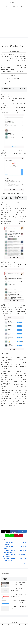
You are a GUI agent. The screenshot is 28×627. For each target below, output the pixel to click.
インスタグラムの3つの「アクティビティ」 (13, 78)
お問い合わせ (14, 622)
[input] (14, 573)
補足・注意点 (7, 83)
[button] (25, 573)
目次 (12, 75)
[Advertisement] (14, 23)
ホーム (7, 620)
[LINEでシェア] (9, 535)
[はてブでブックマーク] (22, 531)
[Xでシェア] (5, 531)
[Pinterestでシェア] (18, 535)
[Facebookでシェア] (14, 531)
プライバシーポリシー (20, 620)
